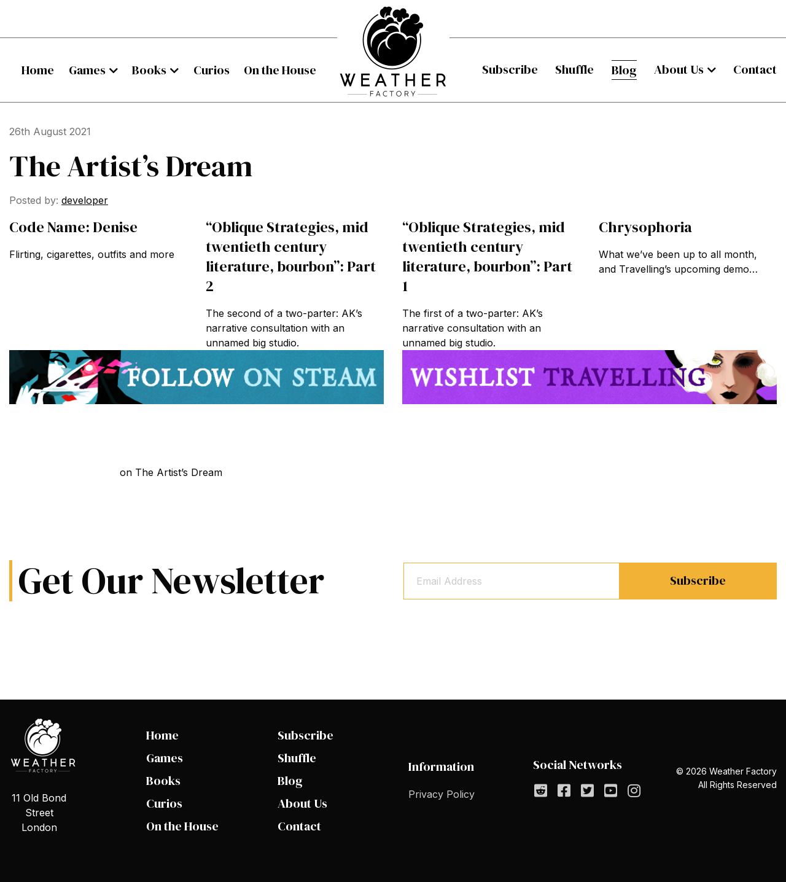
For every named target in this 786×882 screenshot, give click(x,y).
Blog (624, 70)
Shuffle (574, 69)
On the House (280, 70)
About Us (679, 69)
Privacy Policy (441, 794)
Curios (211, 70)
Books (149, 70)
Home (37, 70)
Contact (755, 69)
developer (84, 200)
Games (87, 70)
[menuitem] (37, 70)
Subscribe (510, 69)
